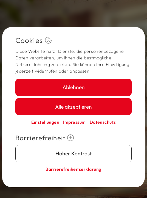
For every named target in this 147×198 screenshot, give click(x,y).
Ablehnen (74, 87)
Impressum (74, 122)
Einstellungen (45, 122)
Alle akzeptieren (73, 106)
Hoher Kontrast (73, 153)
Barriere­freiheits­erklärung (73, 169)
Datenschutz (103, 122)
